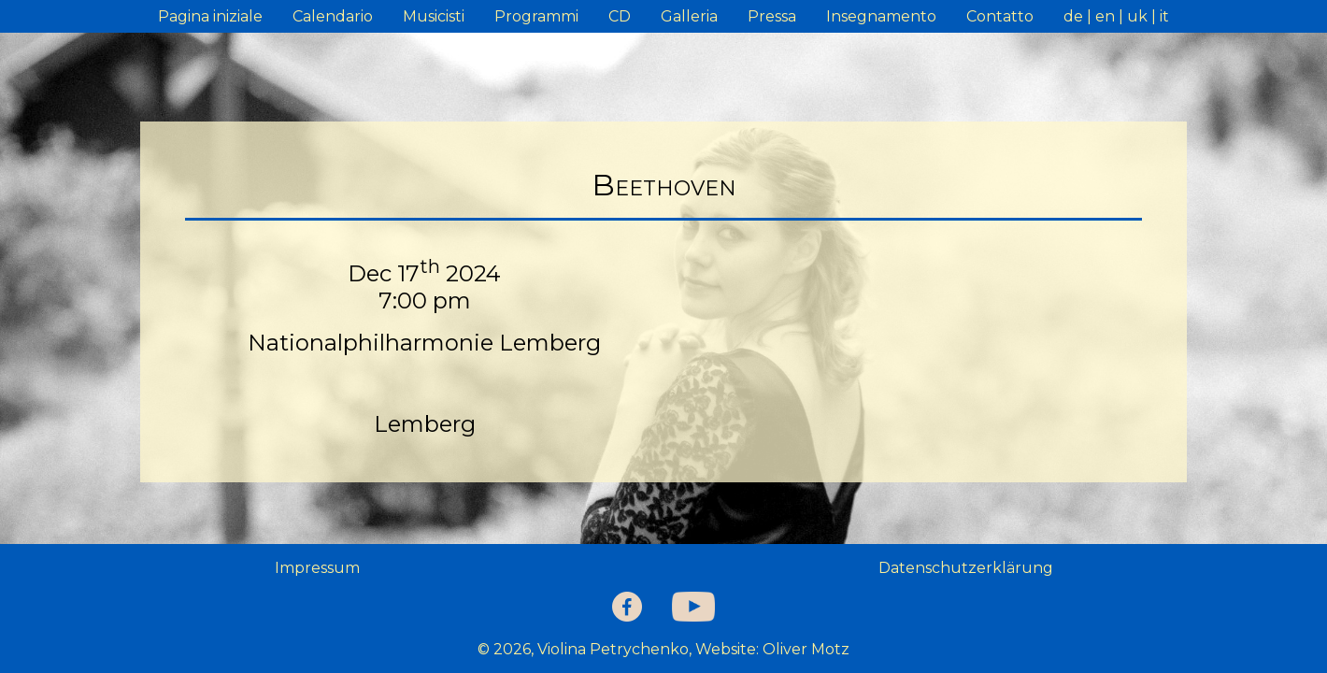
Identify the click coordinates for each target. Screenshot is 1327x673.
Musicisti (433, 16)
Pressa (772, 16)
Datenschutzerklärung (965, 568)
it (1164, 16)
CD (619, 16)
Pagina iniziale (210, 16)
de (1073, 16)
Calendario (333, 16)
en (1105, 16)
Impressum (317, 568)
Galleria (689, 16)
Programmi (536, 16)
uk (1137, 16)
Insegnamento (881, 16)
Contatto (1000, 16)
